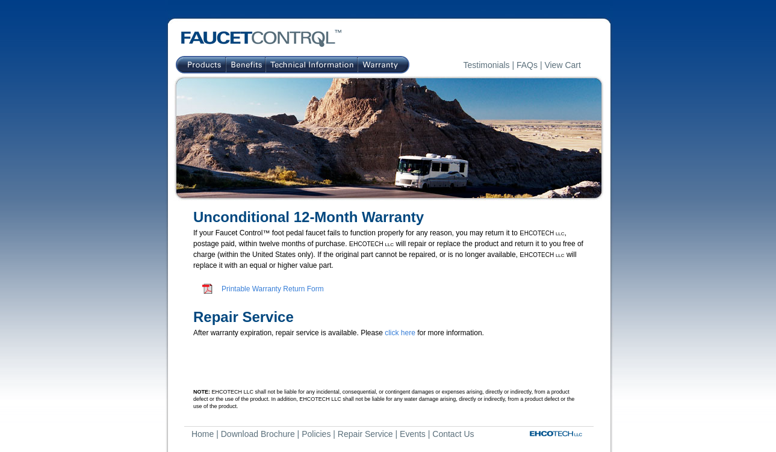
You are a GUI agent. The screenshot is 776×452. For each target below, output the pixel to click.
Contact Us (453, 434)
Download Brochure (258, 434)
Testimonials (487, 65)
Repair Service (365, 434)
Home (202, 434)
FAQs (527, 65)
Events (413, 434)
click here (400, 333)
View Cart (562, 65)
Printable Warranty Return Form (273, 289)
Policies (316, 434)
